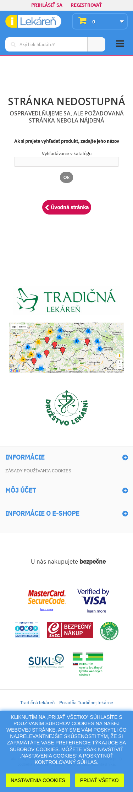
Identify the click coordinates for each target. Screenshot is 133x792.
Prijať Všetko (99, 780)
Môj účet (20, 490)
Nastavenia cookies (38, 780)
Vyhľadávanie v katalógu (67, 154)
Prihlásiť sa (46, 5)
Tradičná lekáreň (37, 703)
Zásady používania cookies (38, 471)
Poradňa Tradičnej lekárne (86, 703)
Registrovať (86, 5)
